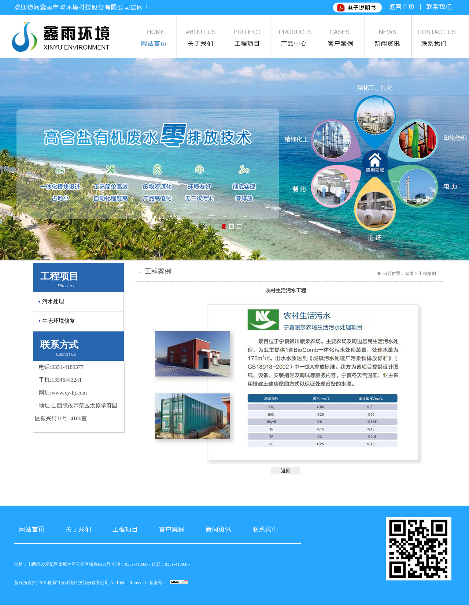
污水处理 (53, 301)
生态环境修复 (58, 321)
